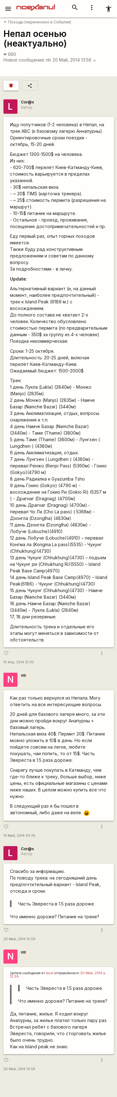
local (49, 973)
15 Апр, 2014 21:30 (18, 662)
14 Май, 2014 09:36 (19, 836)
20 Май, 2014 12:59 (19, 939)
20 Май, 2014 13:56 (74, 59)
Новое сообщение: (24, 59)
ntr (48, 59)
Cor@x (27, 102)
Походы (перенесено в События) (37, 22)
